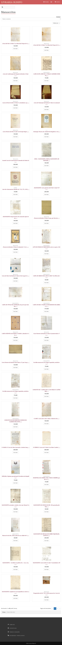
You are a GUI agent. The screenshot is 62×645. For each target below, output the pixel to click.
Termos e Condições (14, 632)
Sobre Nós (11, 624)
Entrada (46, 2)
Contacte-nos (12, 628)
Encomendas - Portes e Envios (16, 635)
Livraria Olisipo (11, 2)
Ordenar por (56, 23)
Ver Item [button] (15, 48)
